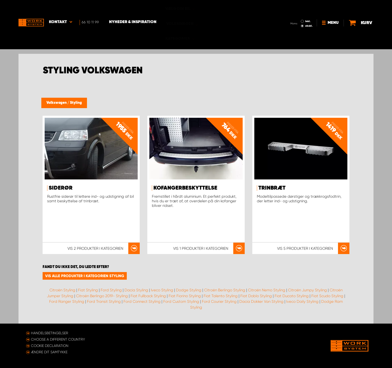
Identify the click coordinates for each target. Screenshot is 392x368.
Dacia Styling (136, 290)
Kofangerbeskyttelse (185, 188)
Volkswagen (56, 103)
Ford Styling (111, 290)
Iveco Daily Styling (302, 301)
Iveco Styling (162, 290)
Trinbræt (272, 188)
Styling (76, 103)
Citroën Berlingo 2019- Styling (102, 296)
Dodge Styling (188, 290)
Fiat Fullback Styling (148, 296)
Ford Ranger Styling (66, 301)
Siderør (61, 188)
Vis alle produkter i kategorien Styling (84, 276)
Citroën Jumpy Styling (307, 290)
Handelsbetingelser (49, 333)
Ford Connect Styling (142, 301)
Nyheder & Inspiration (132, 8)
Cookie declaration (49, 346)
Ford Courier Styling (219, 301)
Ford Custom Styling (181, 301)
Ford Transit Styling (104, 301)
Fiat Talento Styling (221, 296)
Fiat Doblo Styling (256, 296)
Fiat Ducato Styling (292, 296)
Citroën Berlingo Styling (224, 290)
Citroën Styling (62, 290)
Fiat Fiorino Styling (185, 296)
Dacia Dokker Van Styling (261, 301)
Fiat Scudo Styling (327, 296)
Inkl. (308, 7)
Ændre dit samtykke (49, 352)
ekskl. (309, 11)
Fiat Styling (88, 290)
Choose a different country (58, 339)
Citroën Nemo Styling (266, 290)
